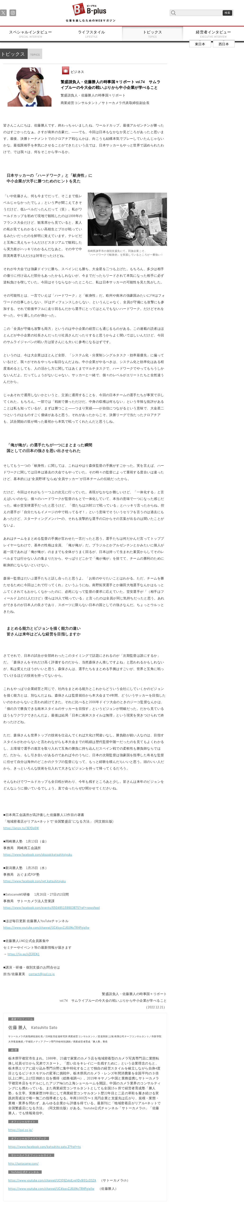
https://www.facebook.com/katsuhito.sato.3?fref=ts (44, 1147)
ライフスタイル (91, 34)
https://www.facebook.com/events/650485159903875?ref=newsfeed (51, 908)
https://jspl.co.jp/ (20, 1130)
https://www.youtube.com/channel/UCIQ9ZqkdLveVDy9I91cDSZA (52, 1180)
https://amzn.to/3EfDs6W (21, 828)
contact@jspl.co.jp (42, 974)
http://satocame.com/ (23, 1163)
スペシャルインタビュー (30, 34)
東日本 (200, 44)
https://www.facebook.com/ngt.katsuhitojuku (34, 881)
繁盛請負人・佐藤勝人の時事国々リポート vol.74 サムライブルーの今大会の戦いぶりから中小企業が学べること (110, 84)
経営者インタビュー (213, 34)
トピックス (152, 34)
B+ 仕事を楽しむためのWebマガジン (90, 13)
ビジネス (77, 72)
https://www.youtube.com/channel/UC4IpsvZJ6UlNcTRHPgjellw (46, 927)
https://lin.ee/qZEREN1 (24, 954)
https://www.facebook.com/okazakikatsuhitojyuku (37, 854)
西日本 (224, 44)
